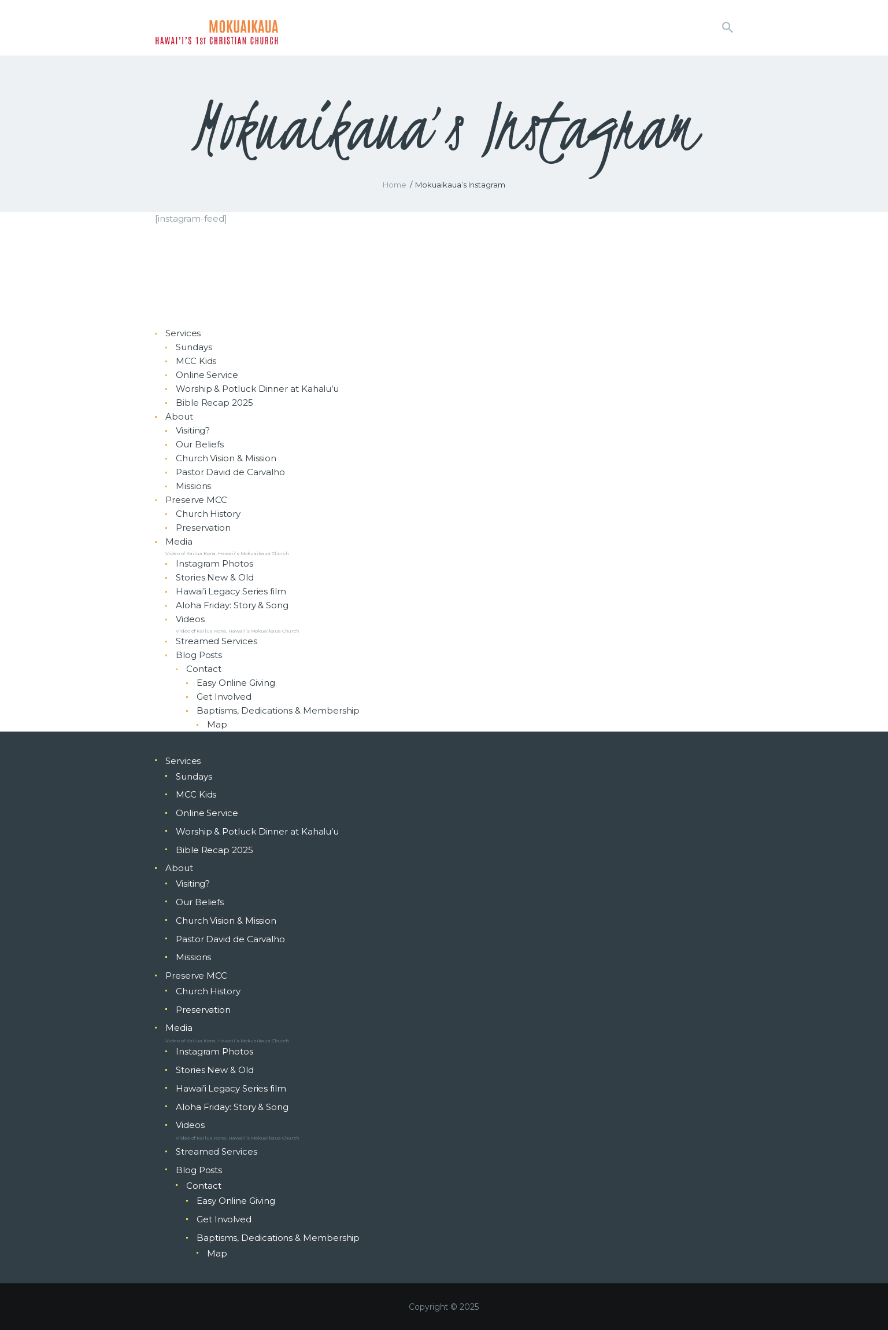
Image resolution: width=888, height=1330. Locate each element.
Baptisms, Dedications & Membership (278, 710)
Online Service (207, 374)
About (179, 416)
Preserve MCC (196, 499)
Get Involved (224, 696)
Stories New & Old (215, 577)
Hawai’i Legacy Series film (231, 591)
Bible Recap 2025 (214, 402)
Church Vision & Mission (226, 458)
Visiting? (193, 430)
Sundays (194, 346)
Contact (203, 668)
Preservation (203, 527)
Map (217, 724)
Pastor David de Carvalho (230, 471)
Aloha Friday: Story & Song (232, 605)
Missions (193, 485)
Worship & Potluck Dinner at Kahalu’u (257, 388)
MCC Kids (196, 360)
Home (394, 184)
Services (183, 333)
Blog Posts (199, 654)
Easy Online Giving (236, 682)
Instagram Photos (214, 563)
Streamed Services (216, 640)
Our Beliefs (200, 444)
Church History (208, 513)
